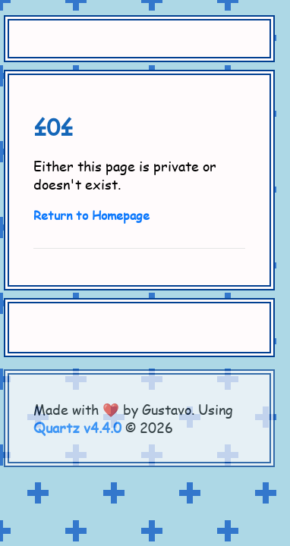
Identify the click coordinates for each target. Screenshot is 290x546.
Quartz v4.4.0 (77, 428)
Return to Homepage (91, 215)
